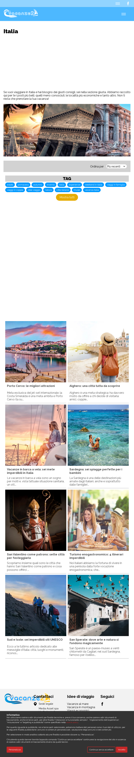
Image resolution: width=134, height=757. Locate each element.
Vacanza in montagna (81, 707)
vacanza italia (92, 190)
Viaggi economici (78, 710)
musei (77, 190)
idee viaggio (34, 190)
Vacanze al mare (77, 704)
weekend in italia (93, 184)
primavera (23, 184)
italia (61, 184)
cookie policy (72, 722)
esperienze (74, 184)
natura (48, 190)
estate (10, 184)
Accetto (121, 749)
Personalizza (15, 749)
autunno (37, 184)
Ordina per (97, 166)
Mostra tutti (67, 197)
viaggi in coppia (15, 190)
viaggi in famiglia (116, 184)
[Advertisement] (68, 62)
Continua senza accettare (101, 749)
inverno (51, 184)
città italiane (63, 190)
